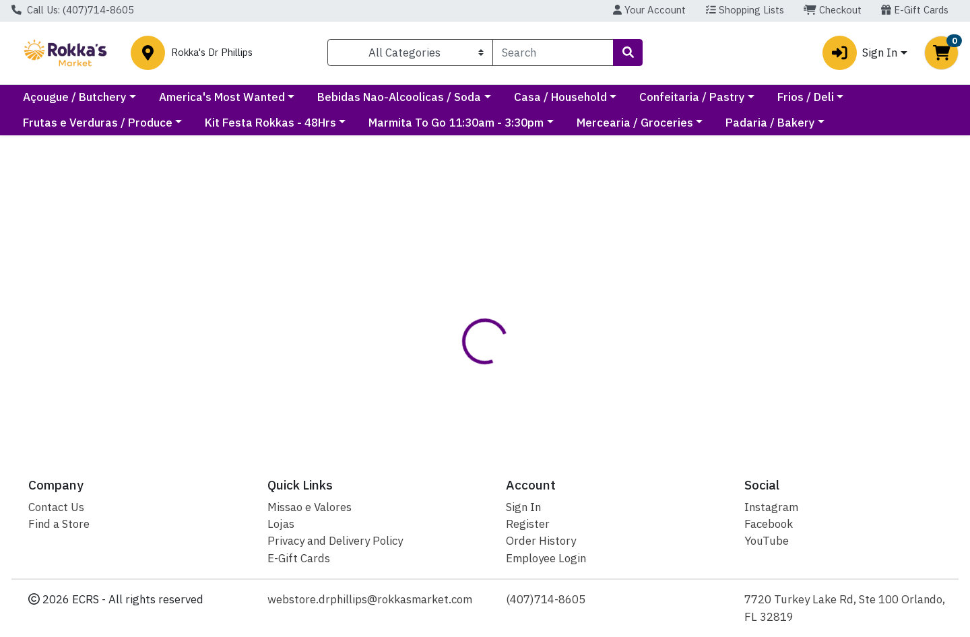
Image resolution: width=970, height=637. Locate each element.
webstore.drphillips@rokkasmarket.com (369, 599)
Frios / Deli (51, 122)
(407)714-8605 (545, 599)
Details (443, 319)
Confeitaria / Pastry (813, 97)
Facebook (768, 523)
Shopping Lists (745, 9)
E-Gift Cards (914, 9)
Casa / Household (681, 97)
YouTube (766, 540)
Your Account (649, 9)
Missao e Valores (309, 507)
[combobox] (553, 52)
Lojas (280, 523)
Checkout (833, 9)
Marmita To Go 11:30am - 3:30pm (545, 122)
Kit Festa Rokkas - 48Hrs (359, 122)
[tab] (444, 319)
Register (528, 523)
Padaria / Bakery (859, 122)
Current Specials (67, 97)
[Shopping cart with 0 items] (941, 53)
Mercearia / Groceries (724, 122)
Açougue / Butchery (195, 97)
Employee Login (546, 558)
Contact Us (56, 507)
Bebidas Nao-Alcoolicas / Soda (520, 97)
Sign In (523, 507)
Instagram (771, 507)
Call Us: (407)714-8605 (72, 9)
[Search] (553, 52)
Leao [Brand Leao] (559, 373)
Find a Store (59, 523)
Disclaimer (512, 319)
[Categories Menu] (410, 52)
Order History (541, 540)
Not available (824, 242)
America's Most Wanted (343, 97)
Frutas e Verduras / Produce (186, 122)
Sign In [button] (859, 53)
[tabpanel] (687, 379)
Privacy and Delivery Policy (335, 540)
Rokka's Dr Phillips (212, 53)
